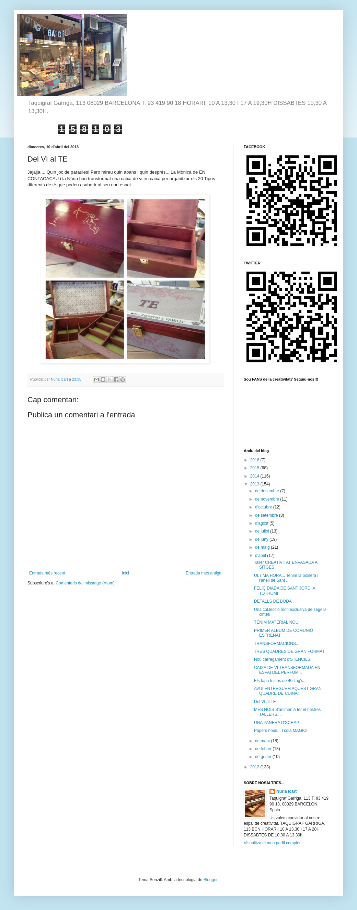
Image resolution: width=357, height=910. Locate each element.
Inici (125, 573)
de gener (264, 756)
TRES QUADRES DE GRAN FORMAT (289, 651)
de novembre (267, 499)
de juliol (262, 531)
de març (263, 740)
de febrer (264, 748)
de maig (263, 547)
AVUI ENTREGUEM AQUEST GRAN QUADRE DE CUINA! (288, 691)
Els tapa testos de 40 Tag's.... (281, 680)
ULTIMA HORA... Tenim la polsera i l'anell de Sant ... (286, 578)
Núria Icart (286, 791)
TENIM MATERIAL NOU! (277, 622)
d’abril (261, 555)
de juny (262, 539)
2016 (255, 460)
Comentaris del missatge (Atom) (85, 583)
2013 (255, 484)
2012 (255, 767)
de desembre (267, 491)
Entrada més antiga (203, 573)
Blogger (211, 879)
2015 (255, 467)
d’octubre (264, 507)
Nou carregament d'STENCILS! (282, 659)
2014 (255, 476)
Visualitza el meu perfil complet (272, 843)
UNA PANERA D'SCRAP (276, 722)
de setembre (267, 515)
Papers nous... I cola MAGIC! (280, 730)
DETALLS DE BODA (273, 601)
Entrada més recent (47, 573)
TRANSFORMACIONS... (276, 643)
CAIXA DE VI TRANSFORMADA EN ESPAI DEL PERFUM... (287, 670)
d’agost (262, 523)
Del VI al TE (265, 701)
